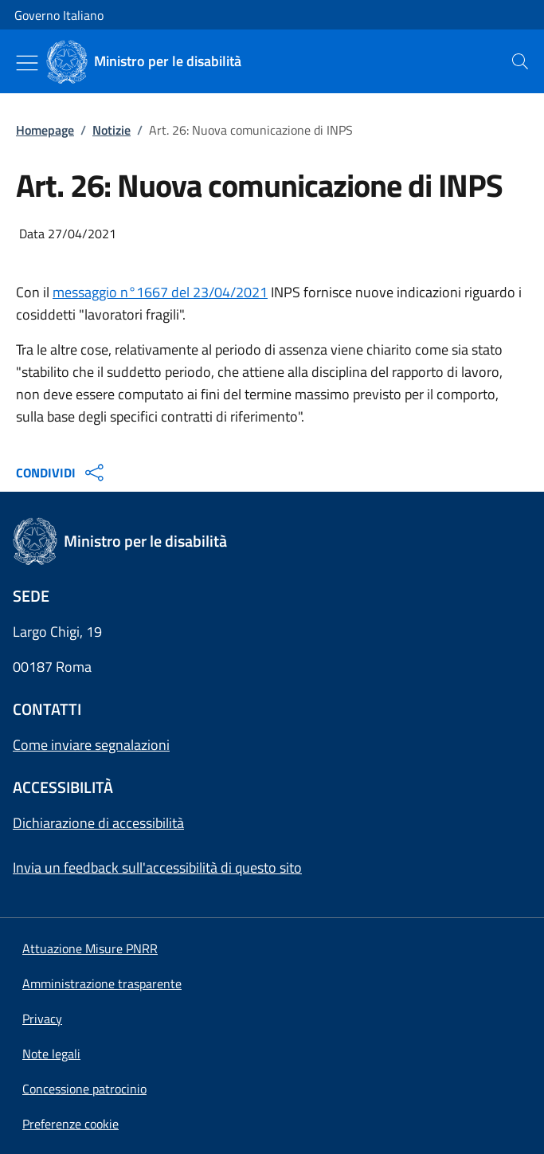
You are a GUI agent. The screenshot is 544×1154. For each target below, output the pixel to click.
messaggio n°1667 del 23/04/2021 (160, 292)
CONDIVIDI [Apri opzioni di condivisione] (62, 472)
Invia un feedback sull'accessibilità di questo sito (157, 867)
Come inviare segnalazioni (91, 745)
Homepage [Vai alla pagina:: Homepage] (45, 129)
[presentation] (520, 61)
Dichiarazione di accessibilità (98, 823)
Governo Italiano (59, 15)
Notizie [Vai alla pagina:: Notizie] (111, 129)
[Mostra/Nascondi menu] (27, 63)
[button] (70, 1123)
